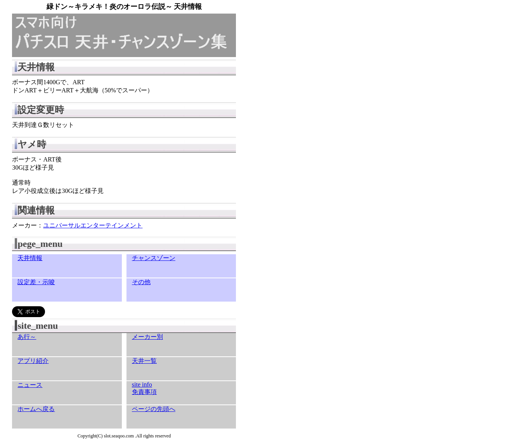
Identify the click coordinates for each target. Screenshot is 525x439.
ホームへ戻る (36, 409)
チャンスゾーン (153, 258)
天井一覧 (144, 360)
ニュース (29, 385)
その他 (141, 282)
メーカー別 (147, 336)
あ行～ (26, 336)
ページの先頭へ (153, 409)
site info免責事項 (144, 388)
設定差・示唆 (36, 282)
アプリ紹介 (33, 360)
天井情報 (29, 258)
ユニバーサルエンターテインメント (92, 225)
